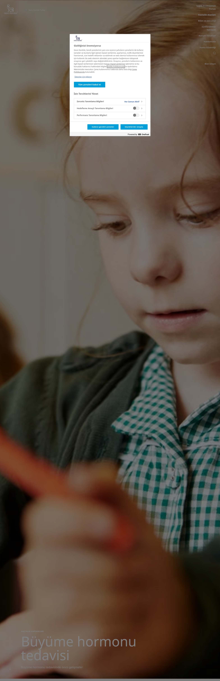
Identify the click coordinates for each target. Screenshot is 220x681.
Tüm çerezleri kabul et (89, 84)
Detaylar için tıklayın (83, 76)
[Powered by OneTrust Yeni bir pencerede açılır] (138, 134)
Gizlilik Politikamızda (116, 66)
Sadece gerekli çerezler (103, 127)
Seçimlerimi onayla (134, 127)
